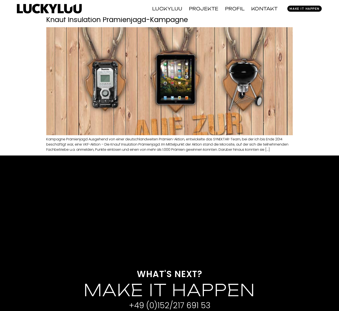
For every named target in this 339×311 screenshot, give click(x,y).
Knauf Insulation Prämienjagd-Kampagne (117, 19)
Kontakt (264, 8)
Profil (235, 8)
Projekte (204, 8)
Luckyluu (167, 8)
